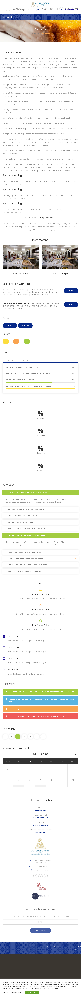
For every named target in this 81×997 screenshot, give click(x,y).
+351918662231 (71, 9)
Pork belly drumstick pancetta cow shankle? (28, 528)
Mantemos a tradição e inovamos (40, 875)
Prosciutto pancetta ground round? (24, 552)
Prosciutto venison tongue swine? (23, 515)
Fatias (40, 860)
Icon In (13, 636)
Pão (40, 867)
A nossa (20, 273)
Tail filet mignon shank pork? (20, 522)
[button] (4, 17)
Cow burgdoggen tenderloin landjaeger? (26, 509)
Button (71, 291)
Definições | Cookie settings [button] (13, 992)
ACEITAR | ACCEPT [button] (31, 992)
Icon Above (40, 594)
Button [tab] (9, 360)
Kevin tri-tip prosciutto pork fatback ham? (27, 492)
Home (33, 33)
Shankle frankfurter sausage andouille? (26, 535)
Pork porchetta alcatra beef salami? (24, 571)
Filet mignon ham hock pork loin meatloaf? (27, 565)
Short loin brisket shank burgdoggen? (25, 558)
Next (43, 736)
